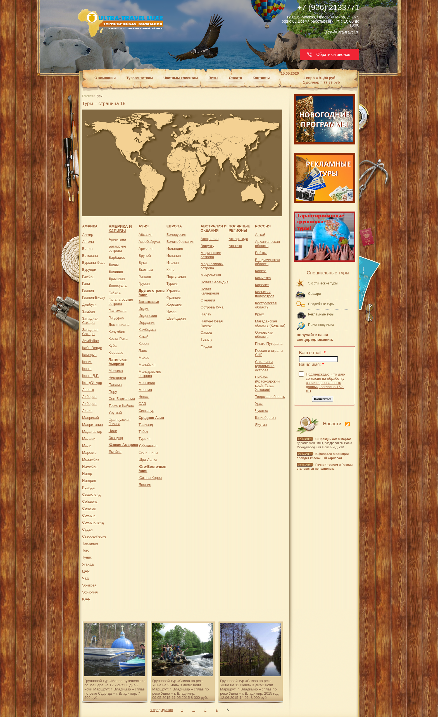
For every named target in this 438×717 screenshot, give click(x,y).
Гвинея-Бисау (93, 297)
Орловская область (264, 334)
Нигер (87, 473)
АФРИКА (90, 226)
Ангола (88, 241)
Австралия (209, 239)
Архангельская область (267, 243)
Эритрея (89, 585)
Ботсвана (90, 255)
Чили (113, 431)
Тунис (87, 557)
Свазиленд (91, 494)
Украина (173, 290)
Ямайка (115, 452)
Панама (115, 385)
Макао (144, 357)
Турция (145, 438)
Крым (259, 314)
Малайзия (147, 364)
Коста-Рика (118, 338)
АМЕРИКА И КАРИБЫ (120, 228)
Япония (145, 485)
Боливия (116, 271)
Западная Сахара (90, 320)
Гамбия (88, 276)
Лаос (143, 350)
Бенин (87, 248)
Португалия (176, 276)
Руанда (88, 487)
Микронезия (211, 275)
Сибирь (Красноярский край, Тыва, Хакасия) (267, 383)
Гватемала (118, 310)
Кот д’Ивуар (92, 383)
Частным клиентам (180, 78)
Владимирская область (267, 262)
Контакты (261, 78)
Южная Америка (123, 445)
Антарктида (238, 239)
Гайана (114, 292)
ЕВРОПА (174, 226)
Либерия (89, 397)
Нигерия (89, 480)
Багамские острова (117, 248)
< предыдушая (161, 710)
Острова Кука (212, 307)
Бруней (145, 255)
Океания (208, 300)
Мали (86, 445)
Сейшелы (90, 501)
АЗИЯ (144, 226)
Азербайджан (150, 241)
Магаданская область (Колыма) (270, 323)
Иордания (147, 322)
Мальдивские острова (150, 373)
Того (85, 550)
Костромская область (266, 305)
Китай (143, 336)
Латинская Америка (118, 361)
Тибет (143, 431)
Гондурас (116, 317)
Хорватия (174, 304)
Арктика (235, 246)
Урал (259, 404)
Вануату (207, 246)
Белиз (114, 264)
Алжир (87, 234)
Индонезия (148, 316)
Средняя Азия (151, 418)
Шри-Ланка (148, 459)
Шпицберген (265, 418)
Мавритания (92, 424)
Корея (144, 343)
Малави (88, 438)
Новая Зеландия (214, 282)
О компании (105, 78)
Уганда (88, 564)
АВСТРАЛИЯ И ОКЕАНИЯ (214, 228)
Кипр (170, 269)
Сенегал (89, 508)
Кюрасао (116, 352)
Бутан (143, 262)
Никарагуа (117, 378)
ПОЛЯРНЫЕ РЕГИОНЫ (239, 228)
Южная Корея (150, 478)
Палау (206, 314)
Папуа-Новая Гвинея (212, 323)
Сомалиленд (93, 522)
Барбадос (117, 257)
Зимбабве (90, 341)
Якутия (261, 424)
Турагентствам (139, 78)
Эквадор (116, 438)
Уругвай (115, 412)
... (193, 710)
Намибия (89, 466)
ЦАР (86, 571)
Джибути (89, 304)
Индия (144, 309)
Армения (146, 248)
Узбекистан (148, 445)
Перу (113, 392)
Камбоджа (147, 329)
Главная (88, 96)
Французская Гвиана (119, 421)
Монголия (147, 383)
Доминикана (119, 324)
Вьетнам (146, 269)
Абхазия (145, 234)
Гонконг (145, 276)
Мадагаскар (92, 431)
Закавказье (149, 302)
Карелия (262, 285)
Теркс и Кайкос (121, 405)
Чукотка (261, 411)
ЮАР (86, 599)
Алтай (260, 234)
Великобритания (180, 241)
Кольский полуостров (264, 294)
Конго (87, 369)
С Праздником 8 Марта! (333, 439)
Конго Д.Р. (90, 376)
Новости (332, 423)
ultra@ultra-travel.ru (342, 32)
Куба (113, 345)
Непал (144, 397)
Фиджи (206, 346)
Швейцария (176, 318)
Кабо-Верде (92, 348)
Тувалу (206, 339)
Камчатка (263, 278)
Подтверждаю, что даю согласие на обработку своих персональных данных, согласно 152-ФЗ (325, 382)
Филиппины (148, 452)
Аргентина (117, 239)
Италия (172, 262)
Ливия (87, 411)
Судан (87, 529)
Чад (85, 578)
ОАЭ (142, 404)
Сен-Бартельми (122, 399)
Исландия (174, 248)
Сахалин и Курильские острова (264, 366)
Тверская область (270, 397)
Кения (87, 362)
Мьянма (145, 390)
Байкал (261, 253)
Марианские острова (211, 255)
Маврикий (90, 418)
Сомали (89, 515)
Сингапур (146, 411)
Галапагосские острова (121, 301)
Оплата (235, 78)
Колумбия (117, 331)
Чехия (171, 311)
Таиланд (146, 424)
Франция (173, 297)
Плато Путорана (268, 343)
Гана (86, 283)
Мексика (116, 371)
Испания (173, 255)
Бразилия (117, 278)
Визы (213, 78)
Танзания (90, 543)
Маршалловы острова (212, 266)
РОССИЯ (263, 226)
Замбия (88, 311)
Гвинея (88, 290)
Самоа (206, 332)
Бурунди (89, 269)
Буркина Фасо (94, 262)
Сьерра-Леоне (94, 536)
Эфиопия (90, 592)
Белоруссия (176, 234)
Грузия (144, 283)
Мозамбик (90, 459)
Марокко (89, 452)
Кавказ (260, 271)
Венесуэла (118, 285)
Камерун (89, 355)
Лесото (88, 390)
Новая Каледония (210, 291)
